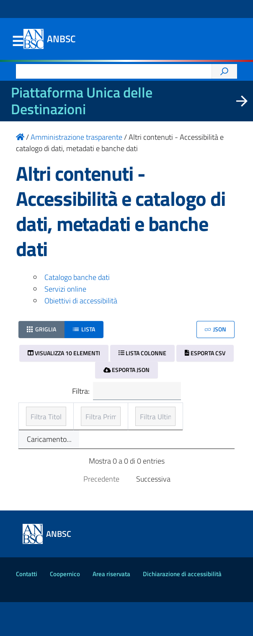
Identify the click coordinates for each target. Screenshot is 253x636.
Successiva (153, 512)
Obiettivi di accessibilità (80, 300)
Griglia (41, 329)
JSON (215, 329)
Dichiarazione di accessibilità (182, 607)
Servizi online (65, 289)
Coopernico (65, 607)
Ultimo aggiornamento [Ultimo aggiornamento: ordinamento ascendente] (188, 419)
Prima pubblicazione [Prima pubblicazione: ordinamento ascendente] (108, 419)
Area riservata (111, 607)
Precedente (101, 512)
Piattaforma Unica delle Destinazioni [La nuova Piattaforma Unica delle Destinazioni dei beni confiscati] (81, 101)
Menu (17, 41)
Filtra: (126, 391)
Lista (84, 329)
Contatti (26, 607)
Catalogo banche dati (77, 277)
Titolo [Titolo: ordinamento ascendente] (36, 425)
